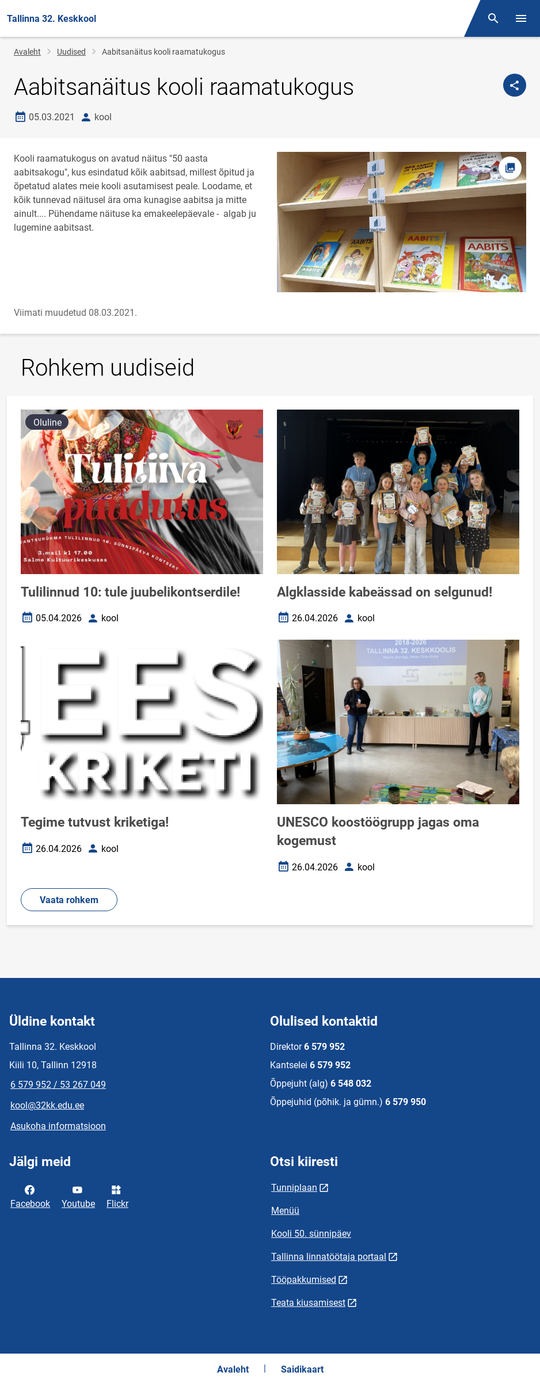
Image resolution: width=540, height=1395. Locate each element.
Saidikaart (302, 1369)
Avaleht (27, 51)
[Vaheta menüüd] (521, 18)
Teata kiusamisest (308, 1302)
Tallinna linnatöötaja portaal (328, 1256)
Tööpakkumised (303, 1279)
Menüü (285, 1210)
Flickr (117, 1196)
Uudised (71, 51)
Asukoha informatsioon (58, 1126)
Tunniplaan (294, 1187)
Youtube (78, 1196)
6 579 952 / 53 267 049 (58, 1084)
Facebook (30, 1196)
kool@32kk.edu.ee (47, 1105)
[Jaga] (514, 85)
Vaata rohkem (69, 900)
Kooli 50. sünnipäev (311, 1233)
